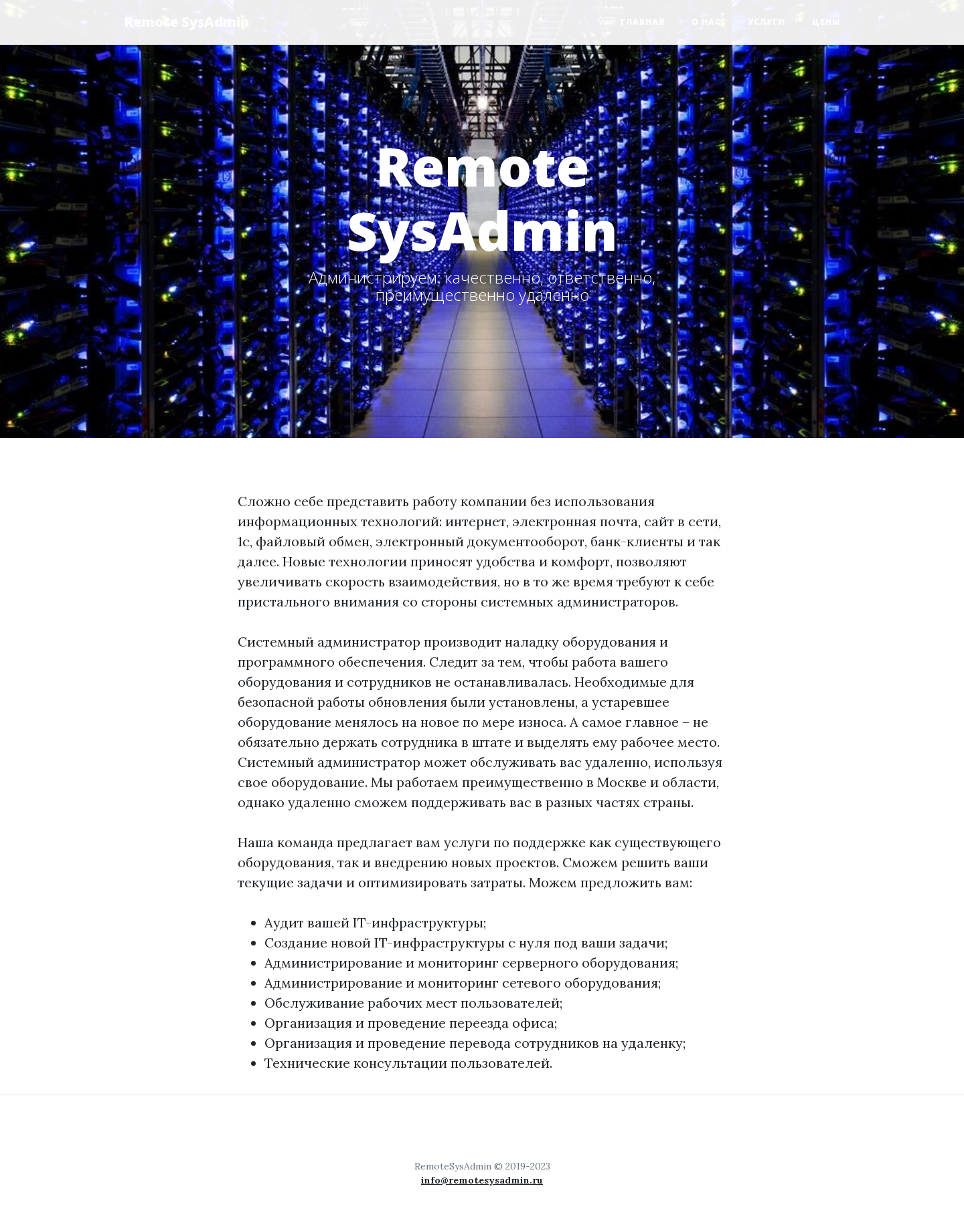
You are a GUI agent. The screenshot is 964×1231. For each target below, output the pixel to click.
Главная (643, 21)
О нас (706, 21)
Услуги (766, 21)
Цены (826, 21)
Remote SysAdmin (186, 22)
